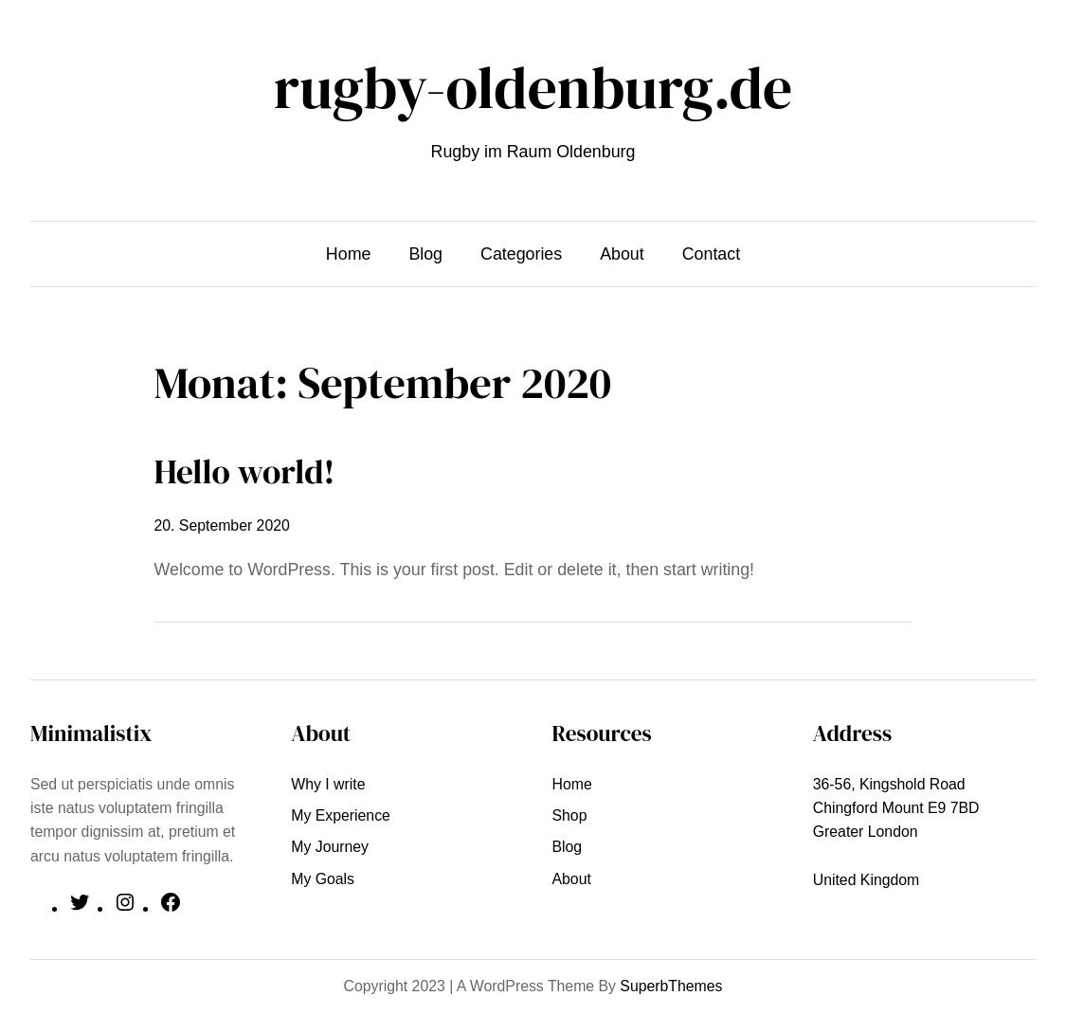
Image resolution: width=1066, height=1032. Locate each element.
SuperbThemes (671, 986)
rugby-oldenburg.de (533, 87)
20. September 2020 (222, 525)
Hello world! (244, 471)
